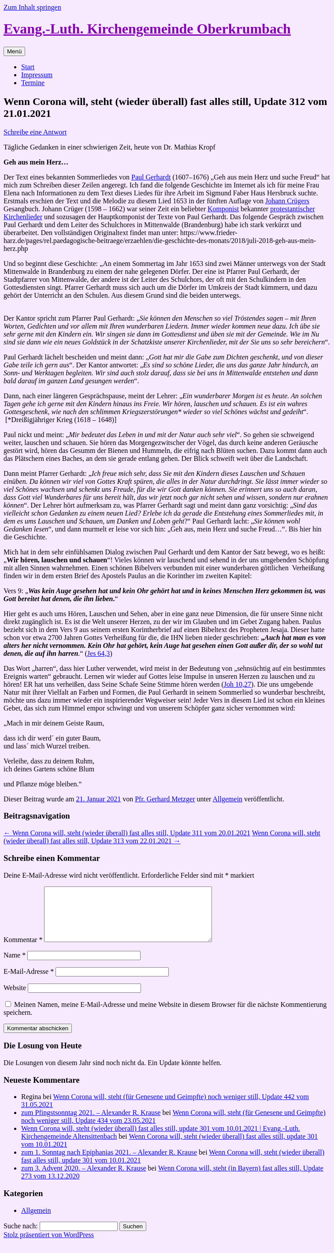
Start (27, 67)
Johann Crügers (287, 201)
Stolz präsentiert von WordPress (49, 1245)
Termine (33, 82)
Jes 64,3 (98, 653)
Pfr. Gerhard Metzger (165, 799)
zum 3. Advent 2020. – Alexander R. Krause (83, 1178)
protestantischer (292, 209)
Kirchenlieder (23, 217)
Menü (14, 51)
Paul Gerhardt (151, 177)
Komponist (223, 209)
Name (15, 965)
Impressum (36, 75)
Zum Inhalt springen (32, 7)
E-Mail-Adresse (29, 982)
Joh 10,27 (237, 684)
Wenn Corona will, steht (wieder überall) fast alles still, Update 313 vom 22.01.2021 (162, 837)
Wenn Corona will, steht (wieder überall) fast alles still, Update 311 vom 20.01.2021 (127, 833)
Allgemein (228, 799)
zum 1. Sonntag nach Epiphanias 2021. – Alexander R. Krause (109, 1163)
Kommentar (23, 950)
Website (15, 998)
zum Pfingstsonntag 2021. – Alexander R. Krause (90, 1123)
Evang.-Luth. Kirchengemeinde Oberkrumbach (147, 29)
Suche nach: (21, 1236)
